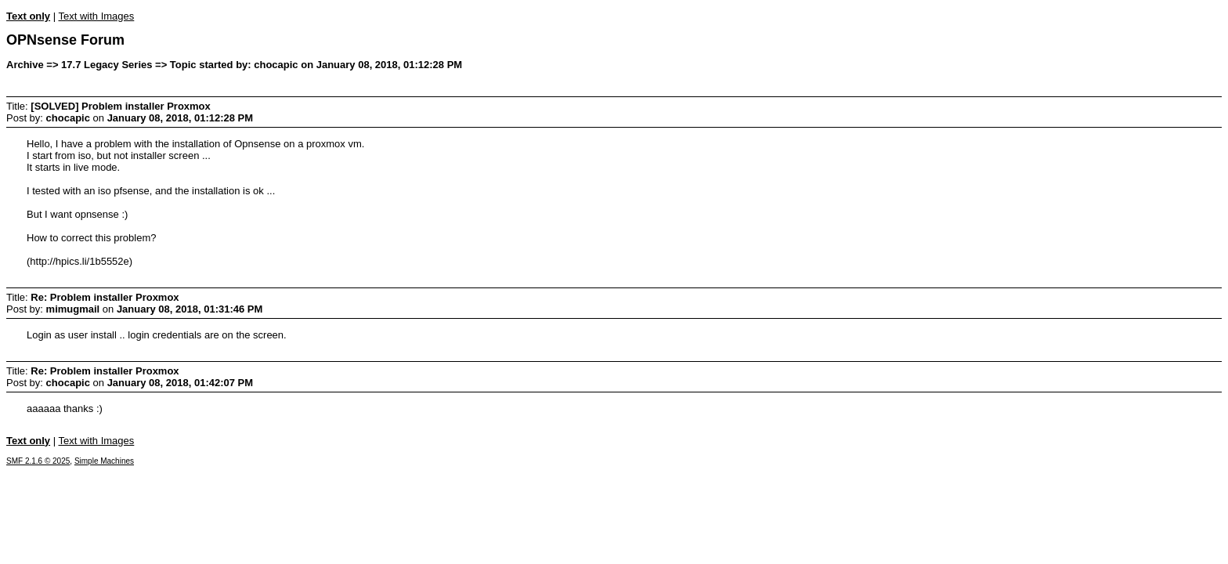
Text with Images (96, 16)
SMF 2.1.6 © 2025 (38, 461)
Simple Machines (104, 461)
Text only (28, 16)
